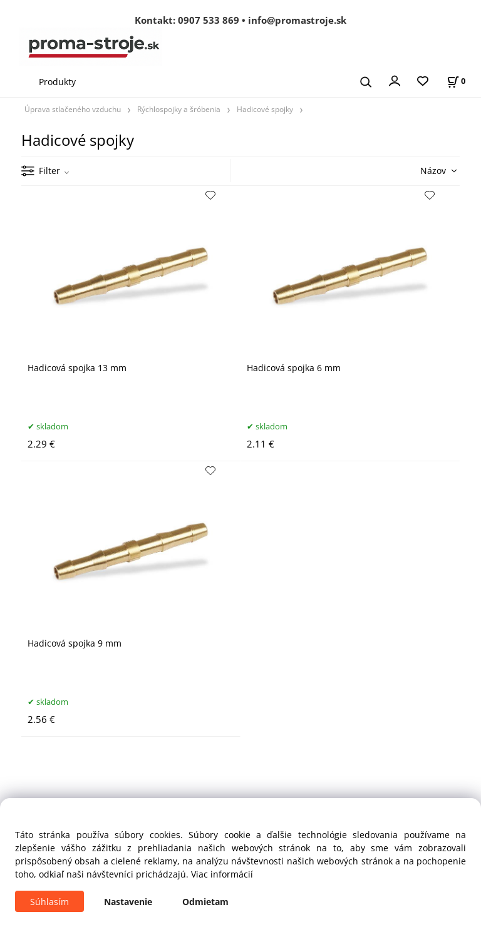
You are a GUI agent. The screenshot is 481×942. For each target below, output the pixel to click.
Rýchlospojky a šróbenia (178, 109)
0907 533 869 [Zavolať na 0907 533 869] (208, 20)
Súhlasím (49, 902)
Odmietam (205, 902)
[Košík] (456, 81)
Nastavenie (128, 902)
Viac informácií (222, 874)
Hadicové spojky (265, 109)
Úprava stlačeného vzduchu (72, 109)
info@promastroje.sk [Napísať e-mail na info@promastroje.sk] (297, 20)
